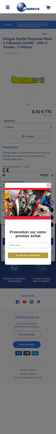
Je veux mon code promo (28, 249)
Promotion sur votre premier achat (28, 227)
